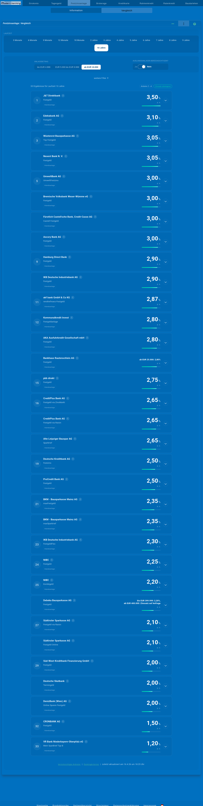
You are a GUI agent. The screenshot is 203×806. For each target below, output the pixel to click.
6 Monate (32, 40)
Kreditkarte (124, 3)
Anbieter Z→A (146, 86)
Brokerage (101, 3)
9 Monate (47, 40)
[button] (101, 100)
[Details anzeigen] (165, 100)
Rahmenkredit (147, 3)
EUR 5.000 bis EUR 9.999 (67, 67)
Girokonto (34, 3)
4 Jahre (120, 40)
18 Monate (79, 40)
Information (76, 10)
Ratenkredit (169, 3)
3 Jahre (107, 40)
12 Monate (63, 40)
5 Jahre (133, 40)
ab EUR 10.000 (91, 67)
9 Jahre (186, 40)
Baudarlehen (191, 3)
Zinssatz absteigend (163, 86)
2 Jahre (94, 40)
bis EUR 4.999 (43, 67)
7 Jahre (159, 40)
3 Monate (17, 40)
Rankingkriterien (91, 764)
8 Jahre (172, 40)
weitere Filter (101, 78)
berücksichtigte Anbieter (69, 764)
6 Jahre (146, 40)
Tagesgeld (56, 3)
